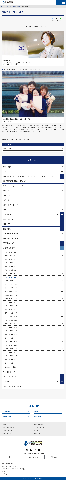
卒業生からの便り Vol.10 (11, 284)
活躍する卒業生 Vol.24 (11, 334)
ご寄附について (9, 381)
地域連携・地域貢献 (10, 233)
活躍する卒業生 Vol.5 (10, 266)
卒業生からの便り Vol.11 (11, 288)
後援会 (3, 473)
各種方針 (6, 200)
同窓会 (3, 471)
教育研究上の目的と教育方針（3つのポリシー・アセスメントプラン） (29, 176)
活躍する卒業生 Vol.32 (11, 363)
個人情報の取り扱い (39, 427)
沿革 (5, 171)
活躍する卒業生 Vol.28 (11, 349)
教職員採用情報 (38, 424)
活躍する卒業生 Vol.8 (10, 277)
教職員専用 (37, 434)
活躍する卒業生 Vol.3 (10, 259)
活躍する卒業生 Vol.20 (11, 320)
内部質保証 (7, 229)
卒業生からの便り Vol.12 (11, 291)
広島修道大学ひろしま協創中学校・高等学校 (12, 468)
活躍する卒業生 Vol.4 (10, 263)
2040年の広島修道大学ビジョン (15, 181)
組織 (5, 209)
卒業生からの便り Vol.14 (11, 298)
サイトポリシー (7, 434)
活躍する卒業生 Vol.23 (11, 331)
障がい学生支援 (7, 431)
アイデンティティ (9, 377)
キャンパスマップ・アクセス (13, 186)
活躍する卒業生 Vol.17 (11, 309)
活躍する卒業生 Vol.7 (10, 273)
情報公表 (6, 224)
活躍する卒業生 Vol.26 (11, 341)
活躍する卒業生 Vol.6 (10, 270)
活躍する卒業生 (16, 6)
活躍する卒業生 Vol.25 (11, 338)
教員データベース (7, 416)
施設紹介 (6, 190)
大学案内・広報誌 (9, 367)
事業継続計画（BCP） (11, 238)
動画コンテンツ (9, 372)
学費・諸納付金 (9, 214)
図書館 (36, 411)
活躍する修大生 (9, 243)
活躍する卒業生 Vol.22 (11, 327)
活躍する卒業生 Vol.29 (11, 352)
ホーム (2, 6)
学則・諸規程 (8, 219)
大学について (8, 6)
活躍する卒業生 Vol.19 (11, 316)
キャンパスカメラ (9, 195)
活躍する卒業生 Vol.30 (11, 356)
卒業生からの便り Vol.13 (11, 295)
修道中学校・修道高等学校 (8, 466)
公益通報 (36, 431)
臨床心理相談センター (9, 427)
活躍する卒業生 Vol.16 (11, 306)
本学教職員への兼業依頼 (12, 386)
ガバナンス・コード (10, 205)
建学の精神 (7, 166)
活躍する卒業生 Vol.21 (11, 324)
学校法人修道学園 (6, 463)
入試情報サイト (7, 411)
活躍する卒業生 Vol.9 (10, 281)
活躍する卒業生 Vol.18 (11, 313)
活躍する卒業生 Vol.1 (10, 252)
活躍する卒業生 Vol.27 (11, 345)
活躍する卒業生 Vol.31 (11, 359)
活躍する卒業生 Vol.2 (10, 256)
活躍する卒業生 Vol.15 (11, 302)
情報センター (37, 416)
